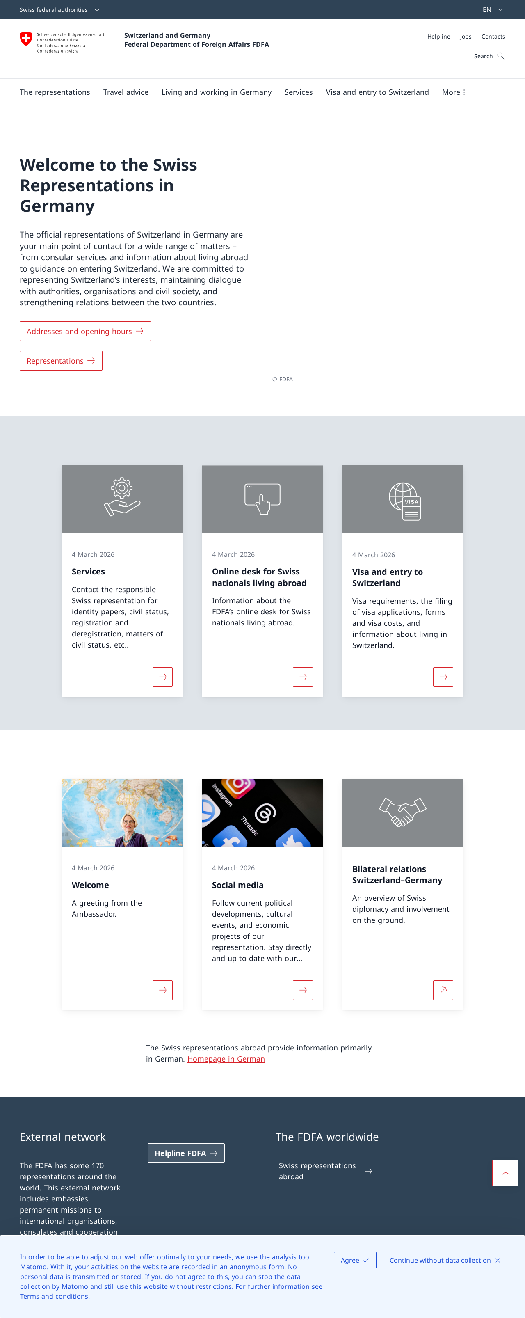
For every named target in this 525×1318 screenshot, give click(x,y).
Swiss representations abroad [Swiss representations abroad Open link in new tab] (326, 1164)
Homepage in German (226, 1053)
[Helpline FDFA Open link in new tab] (186, 1147)
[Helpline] (438, 36)
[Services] (299, 92)
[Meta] (466, 36)
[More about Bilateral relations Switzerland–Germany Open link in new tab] (443, 984)
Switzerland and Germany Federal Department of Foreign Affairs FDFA (196, 40)
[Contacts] (493, 36)
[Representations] (61, 358)
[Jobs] (466, 36)
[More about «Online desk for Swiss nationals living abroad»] (302, 671)
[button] (55, 92)
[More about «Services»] (162, 671)
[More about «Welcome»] (162, 984)
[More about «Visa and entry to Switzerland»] (443, 671)
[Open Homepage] (144, 48)
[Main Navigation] (256, 92)
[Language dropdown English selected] (490, 9)
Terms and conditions (54, 1296)
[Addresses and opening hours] (85, 328)
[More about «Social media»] (302, 984)
